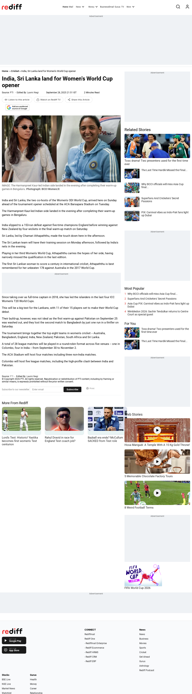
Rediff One (90, 638)
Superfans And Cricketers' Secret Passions (152, 298)
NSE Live (6, 684)
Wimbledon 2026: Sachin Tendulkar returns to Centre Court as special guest (158, 313)
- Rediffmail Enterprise (96, 643)
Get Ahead (144, 657)
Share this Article (79, 99)
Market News (8, 688)
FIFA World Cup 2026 (137, 588)
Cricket (15, 71)
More (130, 6)
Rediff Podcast (146, 670)
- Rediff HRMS (91, 652)
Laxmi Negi (33, 92)
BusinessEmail (107, 7)
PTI (11, 92)
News (80, 6)
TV (122, 7)
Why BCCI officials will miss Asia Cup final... (153, 293)
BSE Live (6, 679)
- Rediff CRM (91, 657)
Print (90, 388)
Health (33, 679)
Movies (142, 643)
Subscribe (72, 389)
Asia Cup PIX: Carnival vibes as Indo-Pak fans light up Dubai (158, 305)
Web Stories (133, 414)
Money (93, 6)
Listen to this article (17, 99)
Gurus (117, 7)
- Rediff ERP (90, 661)
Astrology (144, 666)
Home (65, 7)
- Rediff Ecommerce (94, 648)
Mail (71, 7)
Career (33, 688)
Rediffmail (90, 634)
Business (143, 638)
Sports (142, 648)
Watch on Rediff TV (49, 99)
